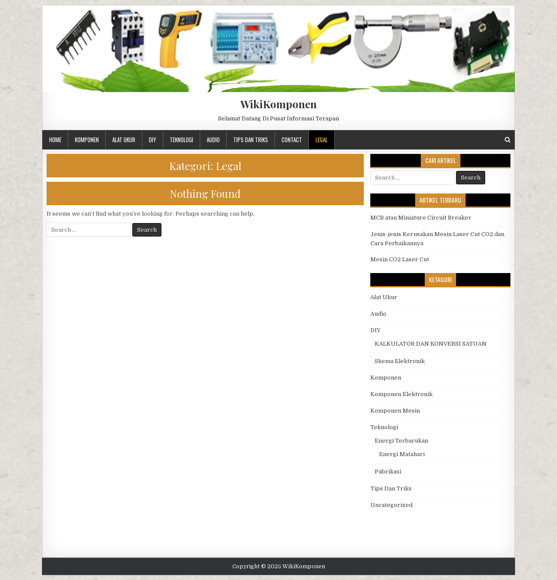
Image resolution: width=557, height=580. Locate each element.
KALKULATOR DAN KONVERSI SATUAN (431, 343)
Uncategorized (391, 505)
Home (55, 139)
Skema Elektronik (400, 361)
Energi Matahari (402, 454)
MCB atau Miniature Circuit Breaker (420, 217)
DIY (152, 139)
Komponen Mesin (395, 410)
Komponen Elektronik (401, 394)
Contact (292, 139)
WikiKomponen (278, 104)
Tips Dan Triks (250, 139)
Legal (321, 139)
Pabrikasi (388, 471)
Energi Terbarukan (401, 440)
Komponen (87, 139)
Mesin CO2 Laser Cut (399, 259)
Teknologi (181, 139)
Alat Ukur (123, 139)
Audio (213, 139)
